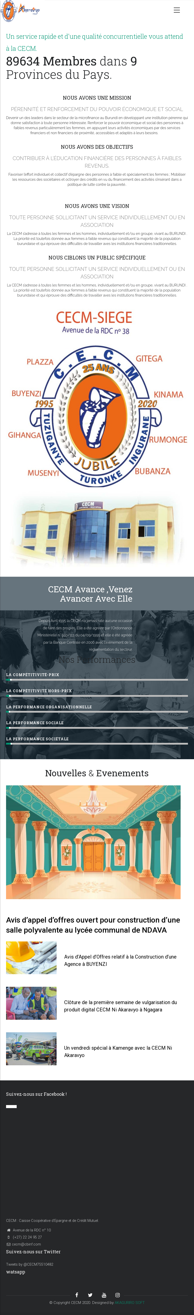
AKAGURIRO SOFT (130, 1302)
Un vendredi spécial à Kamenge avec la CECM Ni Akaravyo (118, 1051)
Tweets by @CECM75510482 (29, 1264)
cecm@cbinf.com (23, 1244)
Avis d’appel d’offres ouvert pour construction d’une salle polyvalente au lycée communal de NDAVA (93, 925)
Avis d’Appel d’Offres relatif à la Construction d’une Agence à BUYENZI (120, 960)
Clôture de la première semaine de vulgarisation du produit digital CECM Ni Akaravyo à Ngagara (120, 1006)
